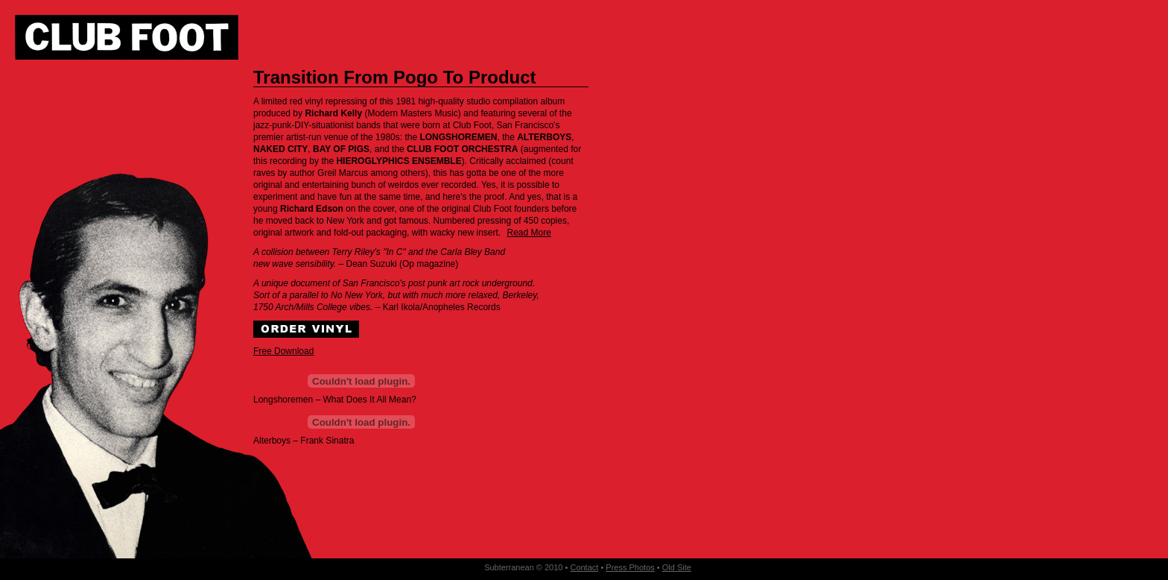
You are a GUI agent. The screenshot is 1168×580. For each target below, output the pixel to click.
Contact (584, 567)
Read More (529, 232)
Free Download (283, 351)
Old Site (676, 567)
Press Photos (630, 567)
